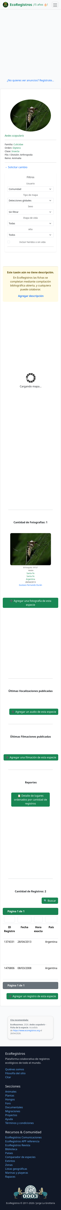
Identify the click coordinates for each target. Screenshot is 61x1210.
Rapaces (10, 1176)
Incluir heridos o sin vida (32, 242)
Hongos (10, 1099)
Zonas (9, 1165)
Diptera (17, 147)
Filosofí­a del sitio (15, 1073)
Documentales (14, 1107)
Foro (8, 1103)
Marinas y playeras (16, 1173)
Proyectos (11, 1115)
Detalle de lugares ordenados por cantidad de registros (30, 799)
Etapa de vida (30, 217)
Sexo (30, 206)
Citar (8, 1077)
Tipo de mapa (30, 194)
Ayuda (9, 1119)
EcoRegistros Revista (17, 1145)
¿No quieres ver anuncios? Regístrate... (30, 80)
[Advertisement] (30, 43)
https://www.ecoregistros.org (26, 1030)
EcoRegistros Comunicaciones (23, 1137)
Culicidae (18, 144)
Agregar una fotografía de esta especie (30, 603)
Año (30, 229)
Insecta (15, 151)
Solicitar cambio (16, 167)
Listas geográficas (16, 1169)
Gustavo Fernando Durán (30, 585)
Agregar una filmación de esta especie (31, 757)
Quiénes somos (14, 1069)
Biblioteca (11, 1149)
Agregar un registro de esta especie (32, 996)
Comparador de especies (20, 1157)
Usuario (30, 183)
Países (9, 1153)
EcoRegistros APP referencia (22, 1141)
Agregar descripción (30, 296)
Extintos (10, 1161)
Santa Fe (30, 573)
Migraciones (12, 1111)
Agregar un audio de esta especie (33, 712)
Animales (10, 1091)
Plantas (9, 1095)
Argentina (30, 579)
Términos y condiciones (19, 1123)
